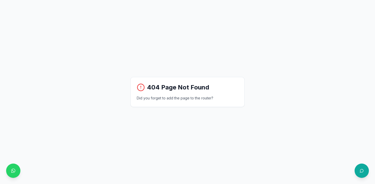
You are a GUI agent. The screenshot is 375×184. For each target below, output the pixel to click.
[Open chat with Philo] (362, 171)
